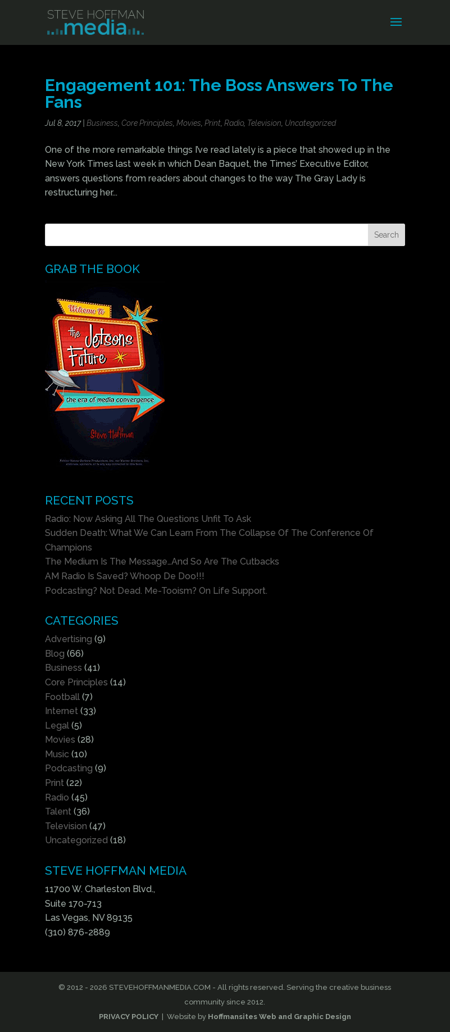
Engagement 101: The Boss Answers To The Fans (219, 93)
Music (57, 754)
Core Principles (147, 123)
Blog (55, 653)
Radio (234, 123)
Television (264, 123)
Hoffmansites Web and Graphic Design (279, 1016)
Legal (57, 725)
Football (62, 697)
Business (102, 123)
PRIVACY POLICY (128, 1016)
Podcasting (69, 768)
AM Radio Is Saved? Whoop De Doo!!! (124, 576)
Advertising (68, 639)
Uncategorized (310, 123)
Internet (61, 711)
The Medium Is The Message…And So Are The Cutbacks (162, 561)
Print (212, 123)
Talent (58, 811)
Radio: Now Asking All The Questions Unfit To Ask (148, 518)
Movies (188, 123)
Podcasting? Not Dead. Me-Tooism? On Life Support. (156, 590)
